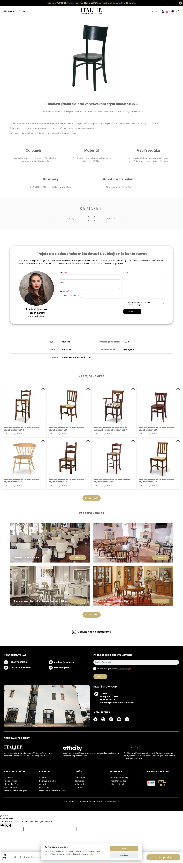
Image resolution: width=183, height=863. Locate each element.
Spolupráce (80, 781)
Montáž (42, 784)
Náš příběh (80, 777)
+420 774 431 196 (36, 313)
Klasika (66, 341)
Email (62, 282)
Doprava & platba (47, 781)
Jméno (63, 273)
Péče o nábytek (117, 784)
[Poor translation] (9, 825)
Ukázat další (91, 498)
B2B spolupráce (11, 784)
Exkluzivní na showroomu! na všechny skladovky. (84, 3)
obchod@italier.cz (37, 316)
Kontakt (155, 11)
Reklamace (44, 787)
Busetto (66, 349)
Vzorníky (43, 777)
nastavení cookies (113, 801)
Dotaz (126, 272)
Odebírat (100, 676)
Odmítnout (124, 855)
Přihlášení (8, 777)
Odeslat (132, 311)
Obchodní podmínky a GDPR (52, 791)
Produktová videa (118, 781)
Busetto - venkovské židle (76, 357)
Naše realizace (81, 784)
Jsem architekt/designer (15, 791)
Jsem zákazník (10, 787)
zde (91, 854)
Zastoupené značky (119, 777)
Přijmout (124, 849)
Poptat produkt (163, 857)
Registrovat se (10, 781)
